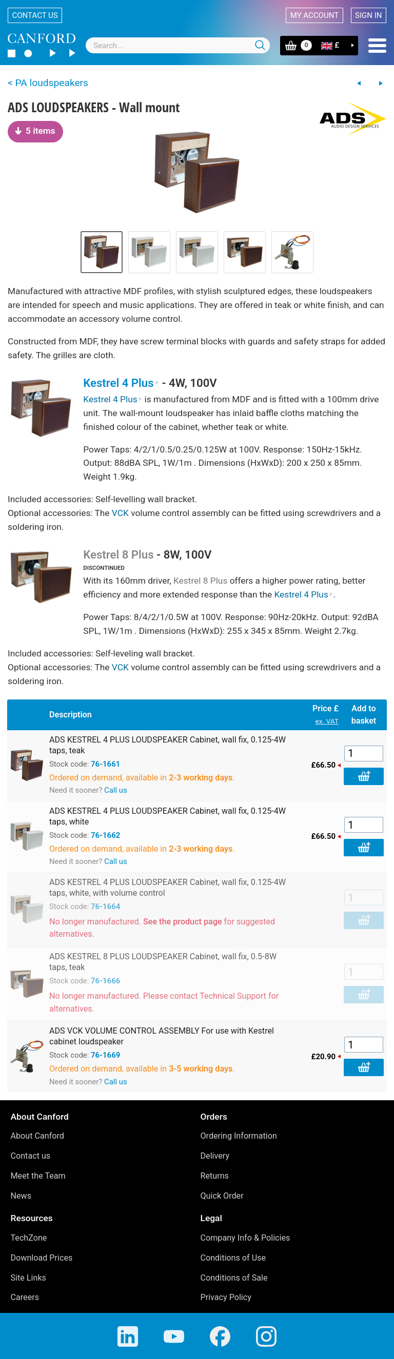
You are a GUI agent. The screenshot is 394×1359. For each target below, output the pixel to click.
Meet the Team (38, 1176)
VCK (120, 513)
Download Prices (42, 1258)
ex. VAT (327, 721)
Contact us (35, 15)
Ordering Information (239, 1136)
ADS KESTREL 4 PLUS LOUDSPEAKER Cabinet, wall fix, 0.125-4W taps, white (167, 816)
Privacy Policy (226, 1297)
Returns (215, 1176)
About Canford (37, 1136)
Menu (377, 45)
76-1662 (105, 835)
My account (314, 15)
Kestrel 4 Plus (121, 382)
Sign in (368, 15)
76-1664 (105, 906)
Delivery (215, 1156)
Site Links (28, 1278)
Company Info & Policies (245, 1238)
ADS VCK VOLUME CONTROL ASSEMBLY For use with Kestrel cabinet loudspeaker (161, 1036)
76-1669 (105, 1055)
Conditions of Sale (234, 1278)
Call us (115, 790)
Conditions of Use (233, 1258)
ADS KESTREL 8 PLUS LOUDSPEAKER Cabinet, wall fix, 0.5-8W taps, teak (163, 962)
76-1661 (105, 764)
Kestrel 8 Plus (118, 554)
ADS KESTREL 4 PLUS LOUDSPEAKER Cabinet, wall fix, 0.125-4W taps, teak (167, 745)
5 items (35, 131)
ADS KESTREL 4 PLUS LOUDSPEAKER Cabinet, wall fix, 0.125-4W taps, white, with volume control (167, 887)
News (21, 1196)
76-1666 (105, 980)
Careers (25, 1297)
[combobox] (178, 45)
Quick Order (222, 1196)
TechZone (29, 1238)
